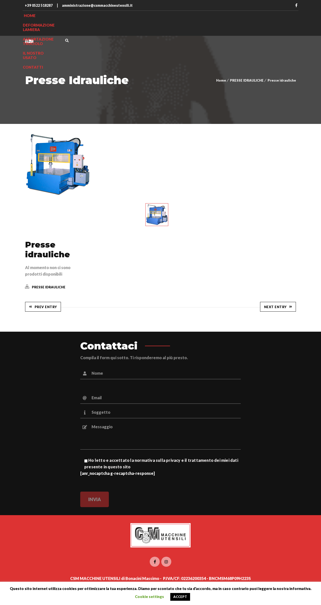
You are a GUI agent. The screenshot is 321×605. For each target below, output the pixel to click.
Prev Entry (43, 307)
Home (221, 80)
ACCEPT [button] (180, 597)
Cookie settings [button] (149, 596)
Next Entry (278, 307)
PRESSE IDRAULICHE (247, 80)
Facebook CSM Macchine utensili (155, 562)
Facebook (296, 5)
